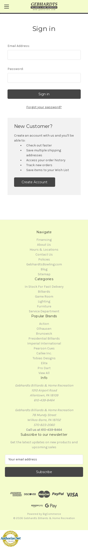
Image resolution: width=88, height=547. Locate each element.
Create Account (34, 182)
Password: (15, 69)
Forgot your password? (44, 107)
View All (44, 373)
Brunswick (44, 334)
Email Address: (19, 46)
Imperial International (44, 343)
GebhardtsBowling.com (44, 264)
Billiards (44, 292)
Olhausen (44, 329)
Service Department (44, 311)
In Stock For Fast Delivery (44, 287)
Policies (44, 259)
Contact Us (44, 254)
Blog (44, 269)
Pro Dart (44, 368)
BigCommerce (52, 514)
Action (44, 324)
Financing (44, 240)
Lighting (44, 301)
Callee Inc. (44, 353)
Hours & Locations (44, 250)
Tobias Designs (44, 358)
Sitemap (44, 274)
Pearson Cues (44, 348)
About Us (44, 245)
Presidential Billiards (44, 338)
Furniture (44, 306)
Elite (44, 363)
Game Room (44, 296)
